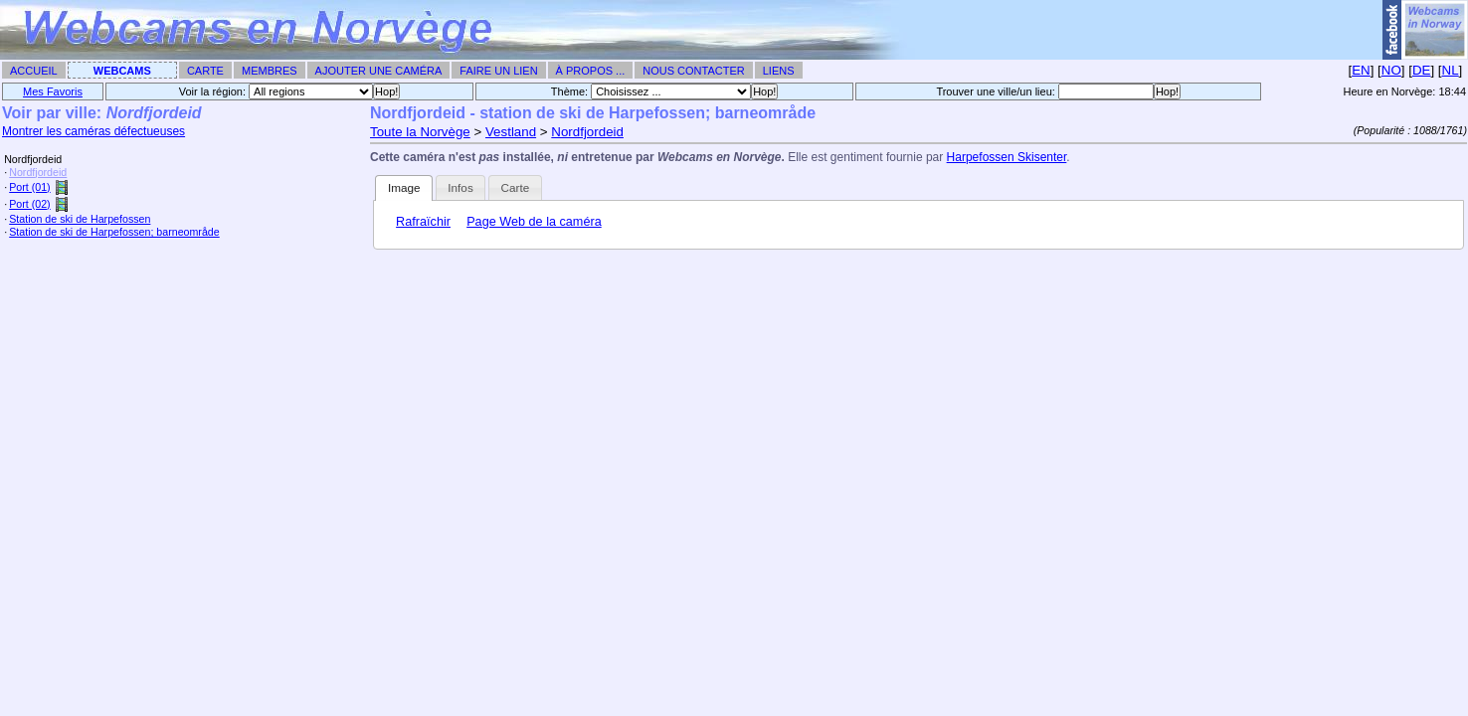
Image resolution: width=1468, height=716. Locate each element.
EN (1361, 70)
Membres (269, 71)
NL (1450, 70)
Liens (779, 71)
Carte (205, 71)
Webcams (122, 71)
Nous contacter (693, 71)
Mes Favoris (53, 91)
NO (1391, 70)
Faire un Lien (498, 71)
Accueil (34, 71)
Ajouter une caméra (379, 71)
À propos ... (591, 71)
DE (1421, 70)
